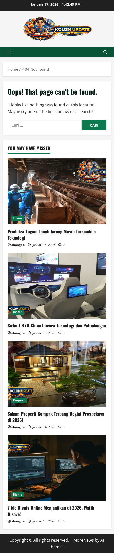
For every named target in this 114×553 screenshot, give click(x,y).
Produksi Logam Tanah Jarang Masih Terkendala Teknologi (52, 234)
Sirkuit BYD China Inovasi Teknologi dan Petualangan (57, 325)
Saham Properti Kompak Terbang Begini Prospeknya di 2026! (56, 416)
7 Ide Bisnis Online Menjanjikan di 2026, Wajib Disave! (51, 510)
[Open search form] (105, 52)
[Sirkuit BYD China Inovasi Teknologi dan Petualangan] (57, 286)
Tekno (17, 218)
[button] (8, 52)
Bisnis (17, 494)
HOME (17, 312)
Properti (19, 400)
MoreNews (83, 540)
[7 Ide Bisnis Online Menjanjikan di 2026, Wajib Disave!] (57, 468)
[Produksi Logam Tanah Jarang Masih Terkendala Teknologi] (57, 191)
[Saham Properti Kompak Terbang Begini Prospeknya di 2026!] (57, 374)
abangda (18, 245)
